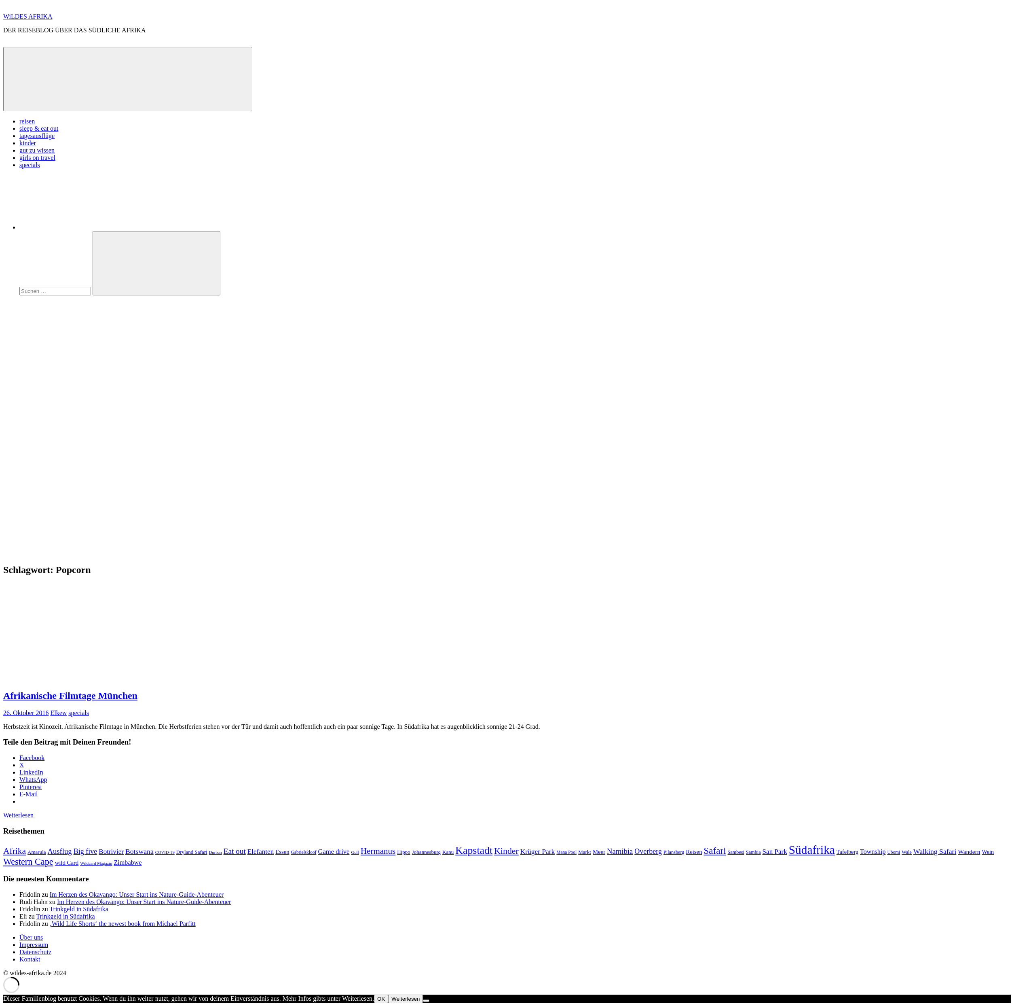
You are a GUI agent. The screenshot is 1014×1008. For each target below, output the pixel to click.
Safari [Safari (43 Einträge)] (715, 850)
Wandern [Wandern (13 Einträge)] (969, 851)
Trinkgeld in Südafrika (78, 909)
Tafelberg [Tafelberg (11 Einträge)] (847, 852)
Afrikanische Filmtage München (70, 695)
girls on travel (37, 157)
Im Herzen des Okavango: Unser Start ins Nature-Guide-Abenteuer (137, 894)
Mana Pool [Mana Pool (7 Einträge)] (566, 852)
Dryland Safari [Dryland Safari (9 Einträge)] (191, 852)
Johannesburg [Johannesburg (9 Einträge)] (426, 852)
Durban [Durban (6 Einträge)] (215, 852)
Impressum (33, 944)
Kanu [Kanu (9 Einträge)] (448, 852)
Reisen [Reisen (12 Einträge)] (694, 852)
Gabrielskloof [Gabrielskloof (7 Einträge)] (304, 852)
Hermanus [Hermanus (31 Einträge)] (378, 851)
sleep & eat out (38, 128)
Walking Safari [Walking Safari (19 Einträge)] (934, 851)
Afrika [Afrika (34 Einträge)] (14, 851)
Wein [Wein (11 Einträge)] (988, 852)
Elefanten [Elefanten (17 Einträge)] (260, 851)
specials (29, 164)
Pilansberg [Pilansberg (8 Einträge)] (673, 852)
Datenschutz (35, 952)
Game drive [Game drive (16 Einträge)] (333, 851)
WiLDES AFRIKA (28, 16)
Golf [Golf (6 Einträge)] (355, 852)
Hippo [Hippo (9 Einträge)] (403, 852)
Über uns (31, 937)
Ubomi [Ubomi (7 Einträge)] (893, 852)
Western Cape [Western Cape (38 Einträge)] (28, 862)
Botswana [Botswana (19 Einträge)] (139, 851)
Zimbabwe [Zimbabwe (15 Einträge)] (128, 862)
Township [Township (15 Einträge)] (872, 851)
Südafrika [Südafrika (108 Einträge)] (812, 849)
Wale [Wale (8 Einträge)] (907, 852)
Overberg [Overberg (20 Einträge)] (648, 851)
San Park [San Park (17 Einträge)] (775, 851)
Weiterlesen (18, 815)
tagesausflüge (37, 135)
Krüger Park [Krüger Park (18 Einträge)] (537, 851)
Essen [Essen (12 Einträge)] (282, 852)
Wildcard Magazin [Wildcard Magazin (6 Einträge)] (96, 863)
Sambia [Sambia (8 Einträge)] (753, 852)
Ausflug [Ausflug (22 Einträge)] (60, 851)
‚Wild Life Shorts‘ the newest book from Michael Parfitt (123, 923)
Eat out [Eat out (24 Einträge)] (235, 851)
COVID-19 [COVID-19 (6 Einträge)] (165, 852)
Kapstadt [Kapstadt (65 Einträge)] (473, 850)
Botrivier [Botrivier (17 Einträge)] (111, 851)
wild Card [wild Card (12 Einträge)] (67, 862)
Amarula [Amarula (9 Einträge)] (36, 852)
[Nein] (426, 1001)
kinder (27, 143)
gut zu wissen (37, 150)
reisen (27, 121)
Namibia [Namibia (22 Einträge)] (620, 851)
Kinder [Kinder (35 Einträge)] (506, 851)
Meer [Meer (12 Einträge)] (599, 852)
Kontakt (29, 959)
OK (381, 999)
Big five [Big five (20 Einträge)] (85, 851)
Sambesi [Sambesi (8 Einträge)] (736, 852)
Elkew (58, 712)
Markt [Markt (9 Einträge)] (584, 852)
